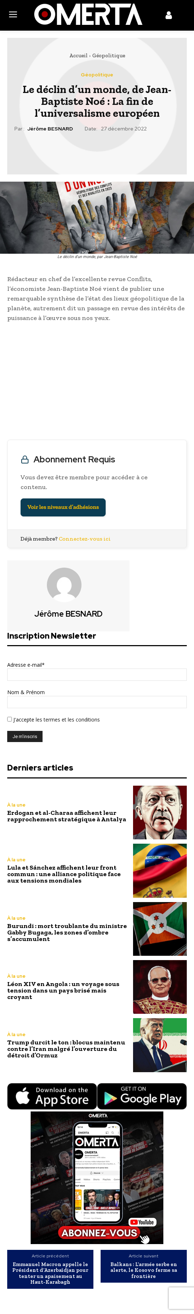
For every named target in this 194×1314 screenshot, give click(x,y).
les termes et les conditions (67, 719)
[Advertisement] (97, 382)
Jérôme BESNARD (50, 129)
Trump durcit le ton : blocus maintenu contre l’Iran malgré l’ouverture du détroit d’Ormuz (66, 1048)
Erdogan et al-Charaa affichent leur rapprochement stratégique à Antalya (66, 816)
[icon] (169, 16)
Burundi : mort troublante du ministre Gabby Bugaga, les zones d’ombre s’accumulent (67, 932)
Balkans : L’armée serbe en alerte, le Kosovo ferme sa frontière (143, 1270)
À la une (16, 805)
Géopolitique (108, 55)
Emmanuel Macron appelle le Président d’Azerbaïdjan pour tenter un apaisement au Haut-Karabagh (50, 1273)
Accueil (78, 55)
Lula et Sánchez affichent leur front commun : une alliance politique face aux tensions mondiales (64, 874)
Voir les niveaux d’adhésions (63, 507)
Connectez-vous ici (85, 538)
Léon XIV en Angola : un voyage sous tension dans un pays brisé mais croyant (63, 990)
